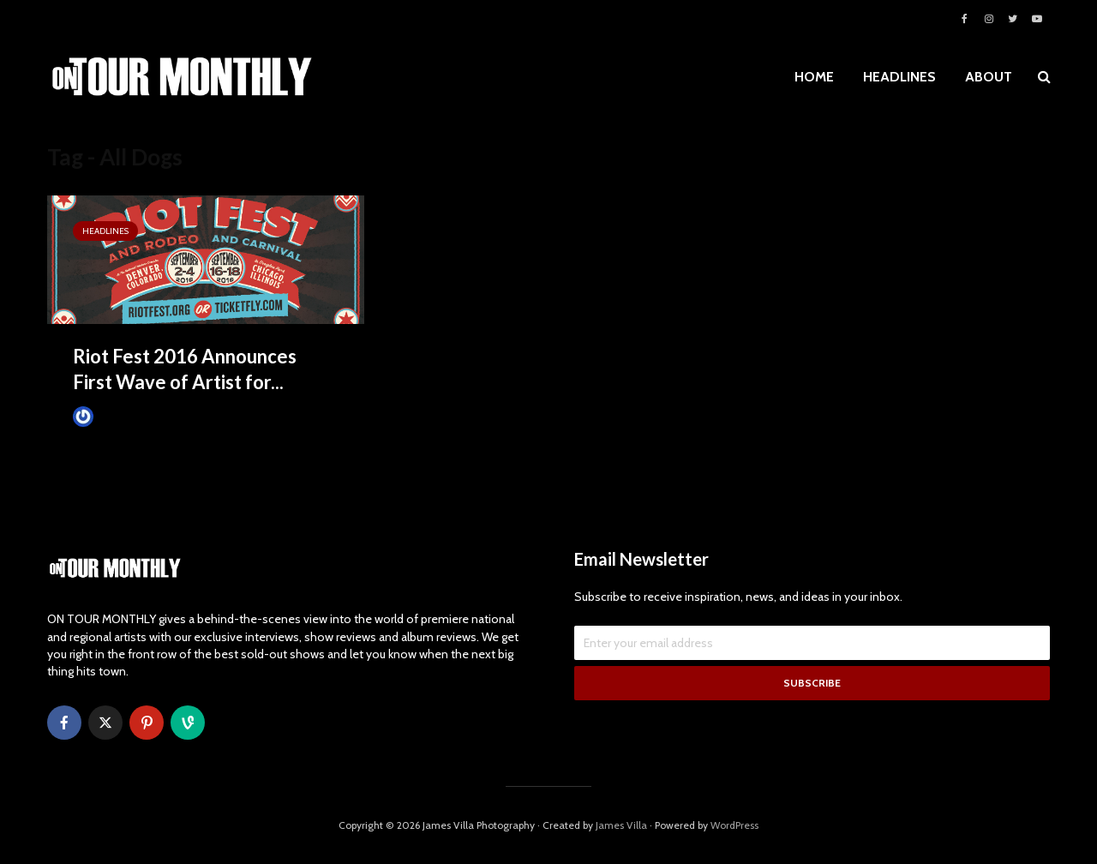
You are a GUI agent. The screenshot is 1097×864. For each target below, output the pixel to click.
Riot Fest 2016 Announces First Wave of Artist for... (185, 369)
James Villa (112, 416)
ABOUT (988, 77)
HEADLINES (899, 77)
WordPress (734, 825)
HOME (814, 77)
